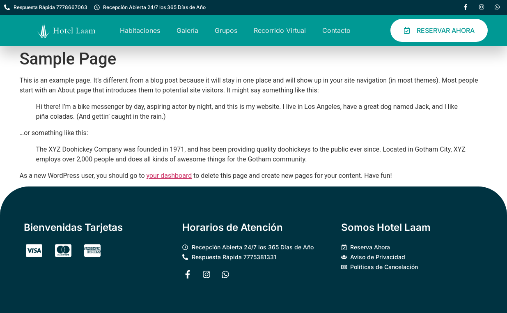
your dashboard (169, 176)
